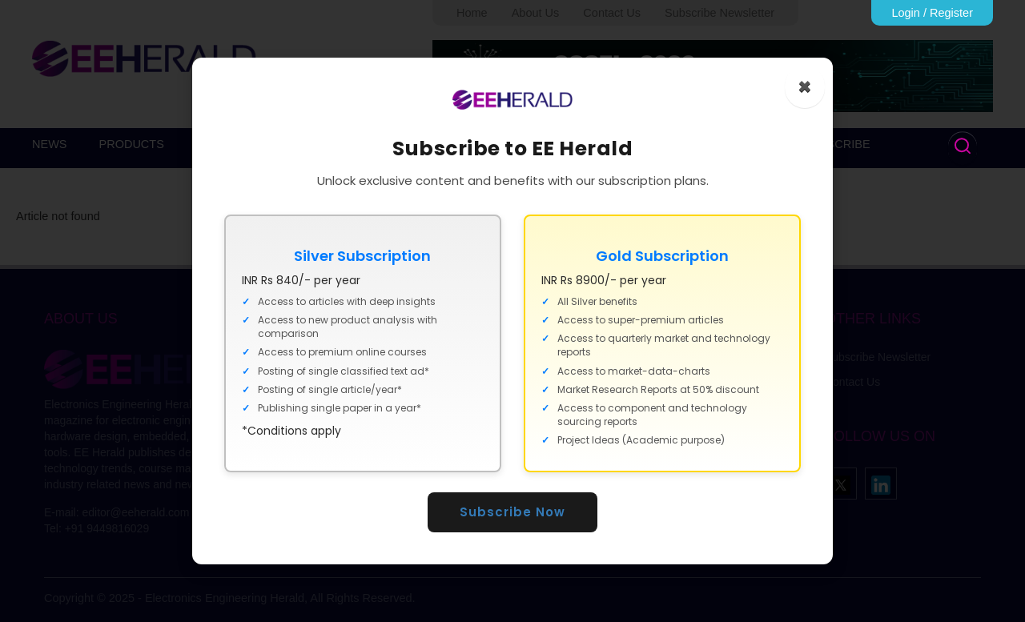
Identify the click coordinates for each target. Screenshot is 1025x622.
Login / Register (932, 12)
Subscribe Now (512, 512)
